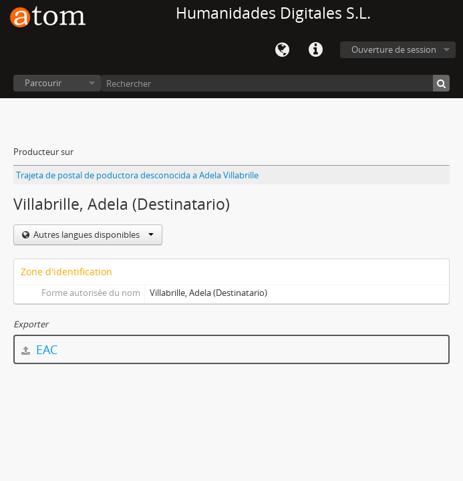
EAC (39, 349)
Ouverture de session (393, 49)
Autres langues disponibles (92, 234)
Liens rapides (315, 50)
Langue (282, 50)
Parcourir (43, 83)
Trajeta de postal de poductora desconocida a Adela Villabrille (137, 175)
